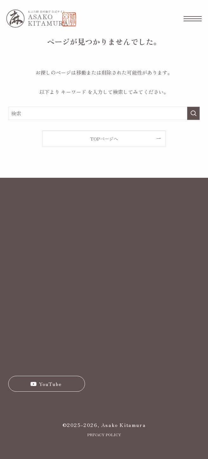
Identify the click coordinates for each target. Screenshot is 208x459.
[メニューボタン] (193, 19)
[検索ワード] (104, 113)
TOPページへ (104, 138)
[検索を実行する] (193, 113)
